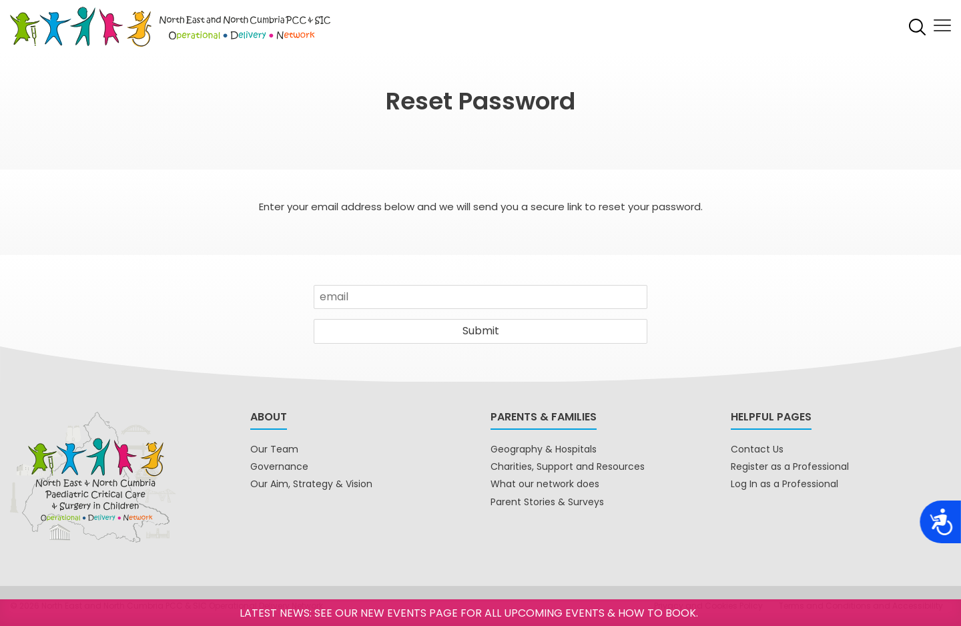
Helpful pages (771, 416)
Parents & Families (544, 416)
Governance (279, 466)
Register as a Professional (790, 466)
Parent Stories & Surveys (547, 502)
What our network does (545, 484)
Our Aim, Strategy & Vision (311, 484)
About (268, 416)
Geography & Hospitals (544, 449)
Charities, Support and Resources (568, 466)
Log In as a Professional (784, 484)
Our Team (274, 449)
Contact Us (757, 449)
